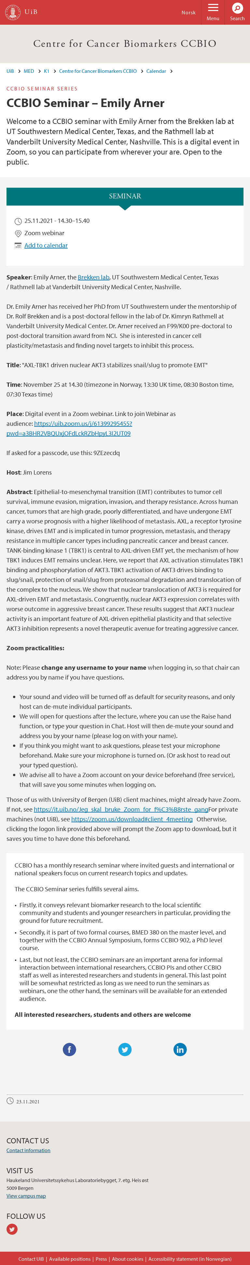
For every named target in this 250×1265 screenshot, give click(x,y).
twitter (14, 1230)
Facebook (69, 1049)
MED (29, 71)
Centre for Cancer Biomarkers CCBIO (125, 43)
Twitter (125, 1049)
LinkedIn (180, 1049)
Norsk (189, 12)
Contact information (28, 1150)
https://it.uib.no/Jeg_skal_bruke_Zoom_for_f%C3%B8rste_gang (121, 809)
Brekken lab (93, 277)
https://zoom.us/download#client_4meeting (132, 819)
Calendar (156, 71)
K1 (46, 71)
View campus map (26, 1195)
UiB (10, 71)
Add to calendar (46, 245)
